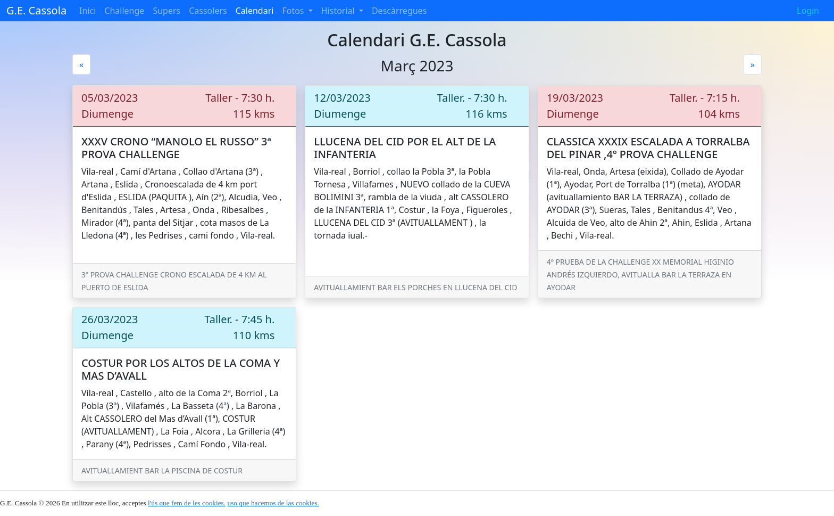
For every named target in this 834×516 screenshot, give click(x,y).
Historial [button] (339, 11)
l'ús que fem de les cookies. (187, 503)
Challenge (124, 11)
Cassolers (208, 11)
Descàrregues (399, 11)
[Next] (753, 64)
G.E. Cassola (36, 10)
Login (808, 11)
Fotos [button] (294, 11)
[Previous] (81, 64)
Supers (166, 11)
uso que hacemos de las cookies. (273, 503)
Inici (87, 11)
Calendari (255, 11)
